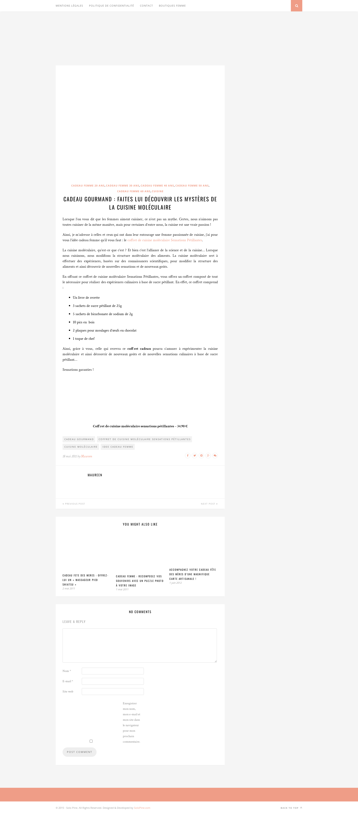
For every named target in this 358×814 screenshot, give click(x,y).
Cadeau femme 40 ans (157, 185)
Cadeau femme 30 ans (122, 185)
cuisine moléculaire (81, 446)
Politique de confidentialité (111, 5)
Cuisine (157, 191)
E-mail (68, 681)
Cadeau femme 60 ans (133, 191)
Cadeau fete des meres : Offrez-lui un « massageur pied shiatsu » (85, 579)
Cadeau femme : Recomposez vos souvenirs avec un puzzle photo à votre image (140, 580)
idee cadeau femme (118, 446)
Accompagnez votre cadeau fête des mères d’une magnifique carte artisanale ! (192, 574)
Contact (146, 5)
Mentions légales (69, 5)
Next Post (209, 503)
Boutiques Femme (172, 5)
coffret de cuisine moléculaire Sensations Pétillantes (164, 240)
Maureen (86, 456)
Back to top (291, 807)
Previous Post (74, 503)
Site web (68, 692)
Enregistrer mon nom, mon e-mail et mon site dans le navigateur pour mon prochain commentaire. (131, 722)
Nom (67, 671)
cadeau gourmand (79, 439)
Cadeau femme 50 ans (192, 185)
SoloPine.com (142, 807)
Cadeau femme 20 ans (88, 185)
